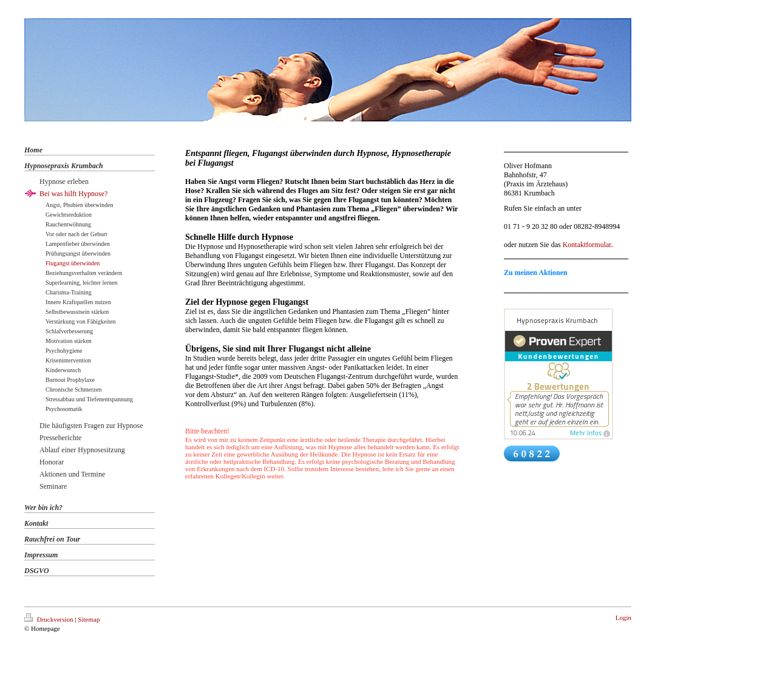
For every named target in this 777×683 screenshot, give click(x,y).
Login (623, 617)
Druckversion (49, 619)
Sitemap (89, 619)
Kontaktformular (587, 244)
